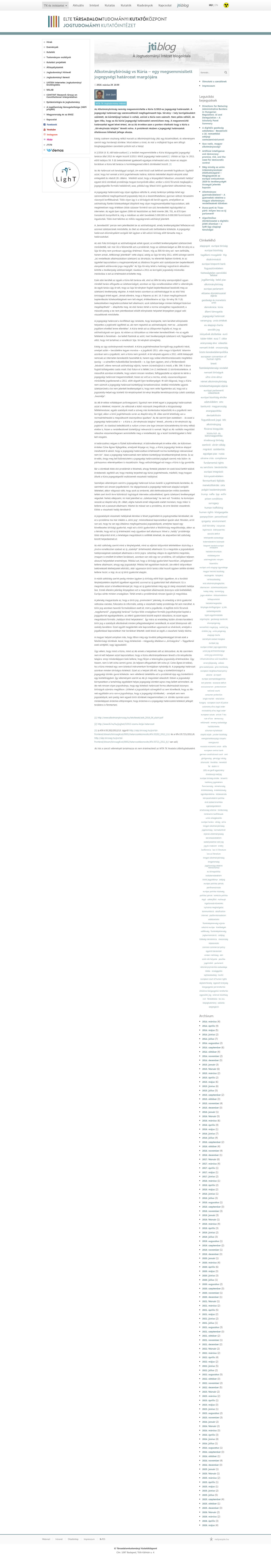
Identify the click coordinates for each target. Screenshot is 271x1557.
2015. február (209, 1068)
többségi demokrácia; (208, 939)
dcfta (225, 746)
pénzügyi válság (219, 758)
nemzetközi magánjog (208, 627)
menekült (223, 762)
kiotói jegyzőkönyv (210, 880)
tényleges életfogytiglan (210, 607)
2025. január (208, 1469)
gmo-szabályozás (206, 667)
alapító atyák (205, 735)
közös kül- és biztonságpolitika (213, 434)
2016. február (209, 1116)
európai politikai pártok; (214, 884)
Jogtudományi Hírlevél (58, 72)
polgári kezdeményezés (214, 489)
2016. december (210, 1155)
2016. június (208, 1133)
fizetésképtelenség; (218, 931)
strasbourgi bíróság (214, 440)
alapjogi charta (213, 635)
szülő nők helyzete (209, 959)
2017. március (209, 1163)
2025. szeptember (211, 1499)
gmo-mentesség (221, 667)
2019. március (209, 1223)
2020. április (208, 1266)
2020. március (209, 1262)
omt (226, 754)
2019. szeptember (211, 1245)
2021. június (208, 1318)
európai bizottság (214, 250)
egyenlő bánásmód (213, 951)
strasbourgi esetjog (214, 774)
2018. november (210, 1211)
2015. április (208, 1077)
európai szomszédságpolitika (214, 679)
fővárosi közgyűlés (213, 429)
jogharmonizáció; (210, 935)
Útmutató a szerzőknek (214, 81)
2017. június (208, 1176)
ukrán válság (218, 444)
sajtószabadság (210, 975)
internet (204, 915)
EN (216, 5)
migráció (207, 449)
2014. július (208, 1038)
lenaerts (224, 778)
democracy (218, 719)
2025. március (209, 1477)
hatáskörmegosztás (214, 603)
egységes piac (210, 453)
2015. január (208, 1064)
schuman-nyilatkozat (213, 731)
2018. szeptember (211, 1206)
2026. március (209, 1516)
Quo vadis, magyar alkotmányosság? (212, 145)
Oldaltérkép (73, 1539)
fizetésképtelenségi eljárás (214, 923)
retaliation (220, 699)
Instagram (52, 134)
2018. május (208, 1189)
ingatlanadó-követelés (213, 903)
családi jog (223, 627)
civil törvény (208, 525)
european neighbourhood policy (213, 671)
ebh (221, 955)
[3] (170, 164)
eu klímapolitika (213, 872)
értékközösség (207, 790)
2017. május (208, 1172)
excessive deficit (219, 683)
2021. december (210, 1344)
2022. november (210, 1383)
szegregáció (214, 1007)
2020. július (208, 1279)
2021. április (208, 1309)
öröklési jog (206, 631)
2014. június (208, 1034)
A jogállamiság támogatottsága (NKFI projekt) (66, 108)
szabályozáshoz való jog (213, 842)
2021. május (208, 1314)
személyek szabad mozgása (213, 639)
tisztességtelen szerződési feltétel (214, 274)
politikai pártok (206, 896)
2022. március (209, 1353)
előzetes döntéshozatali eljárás (214, 294)
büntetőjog (219, 591)
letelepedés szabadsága (213, 538)
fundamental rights (214, 462)
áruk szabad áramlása (214, 802)
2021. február (209, 1301)
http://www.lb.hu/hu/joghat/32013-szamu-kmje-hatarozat (126, 724)
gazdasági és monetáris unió (214, 301)
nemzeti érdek (206, 347)
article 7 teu (221, 715)
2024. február (209, 1426)
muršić (220, 975)
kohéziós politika (221, 896)
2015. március (209, 1073)
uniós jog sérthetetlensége (214, 651)
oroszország (222, 347)
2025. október (209, 1503)
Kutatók (126, 5)
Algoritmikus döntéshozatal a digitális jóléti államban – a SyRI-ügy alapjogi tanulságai (215, 223)
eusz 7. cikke (220, 338)
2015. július (208, 1090)
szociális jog (214, 329)
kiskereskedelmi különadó (213, 542)
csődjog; (221, 935)
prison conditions (214, 498)
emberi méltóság (211, 955)
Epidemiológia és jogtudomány (63, 102)
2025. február (209, 1473)
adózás (221, 663)
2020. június (208, 1275)
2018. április (208, 1185)
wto (221, 402)
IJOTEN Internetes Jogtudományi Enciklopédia (64, 83)
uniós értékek (220, 320)
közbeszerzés (221, 794)
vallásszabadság (213, 579)
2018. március (209, 1180)
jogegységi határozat (214, 316)
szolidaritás (219, 449)
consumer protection (213, 695)
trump (204, 494)
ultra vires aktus (213, 377)
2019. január (208, 1215)
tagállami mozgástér (211, 255)
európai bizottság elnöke (214, 397)
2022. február (209, 1348)
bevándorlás (220, 467)
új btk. (224, 607)
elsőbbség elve (214, 556)
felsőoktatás (212, 999)
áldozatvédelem (220, 595)
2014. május (208, 1030)
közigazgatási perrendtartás (213, 987)
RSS (102, 1539)
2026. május (208, 1525)
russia (221, 453)
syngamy (206, 521)
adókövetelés (213, 919)
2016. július (208, 1137)
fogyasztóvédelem (213, 268)
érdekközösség (220, 790)
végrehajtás (204, 619)
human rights (206, 512)
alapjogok (205, 246)
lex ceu (222, 999)
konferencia (206, 850)
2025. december (210, 1507)
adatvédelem (211, 402)
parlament (218, 963)
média (207, 971)
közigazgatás (221, 512)
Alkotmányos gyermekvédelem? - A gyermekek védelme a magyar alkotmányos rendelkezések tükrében (214, 197)
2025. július (208, 1494)
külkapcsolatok (214, 599)
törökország (222, 810)
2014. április (208, 1025)
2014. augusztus (210, 1043)
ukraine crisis (207, 458)
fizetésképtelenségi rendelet (213, 368)
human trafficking (213, 507)
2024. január (208, 1421)
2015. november (210, 1103)
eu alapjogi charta (213, 325)
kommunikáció (208, 911)
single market (208, 699)
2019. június (208, 1232)
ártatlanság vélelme (208, 810)
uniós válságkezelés (214, 818)
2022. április (208, 1357)
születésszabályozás (219, 587)
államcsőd (205, 762)
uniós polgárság (219, 631)
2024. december (210, 1464)
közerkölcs (213, 564)
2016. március (209, 1120)
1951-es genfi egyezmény (213, 770)
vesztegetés (209, 575)
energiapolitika (213, 411)
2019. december (210, 1254)
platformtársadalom (217, 915)
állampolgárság (213, 623)
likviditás (214, 762)
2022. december (210, 1387)
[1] (128, 152)
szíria (224, 822)
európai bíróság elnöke (209, 778)
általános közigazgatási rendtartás (213, 991)
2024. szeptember (211, 1451)
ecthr (223, 494)
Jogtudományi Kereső (58, 77)
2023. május (208, 1404)
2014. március (209, 1021)
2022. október (209, 1378)
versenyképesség (210, 663)
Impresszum (208, 85)
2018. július (208, 1198)
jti (183, 5)
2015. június (208, 1086)
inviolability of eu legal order (214, 711)
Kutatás (110, 5)
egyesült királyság (220, 983)
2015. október (209, 1099)
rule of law (208, 719)
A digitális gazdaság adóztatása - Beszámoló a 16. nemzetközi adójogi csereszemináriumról (214, 133)
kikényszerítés (219, 530)
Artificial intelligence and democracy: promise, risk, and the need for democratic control (214, 156)
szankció (206, 444)
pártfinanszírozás (214, 888)
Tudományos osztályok (58, 57)
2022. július (208, 1370)
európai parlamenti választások (214, 391)
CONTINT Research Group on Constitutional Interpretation (61, 96)
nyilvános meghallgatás (213, 907)
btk (224, 420)
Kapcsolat (165, 5)
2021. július (208, 1322)
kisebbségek (221, 927)
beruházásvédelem (213, 838)
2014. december (210, 1060)
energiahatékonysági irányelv (214, 739)
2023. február (209, 1391)
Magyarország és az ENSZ (59, 114)
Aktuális (78, 5)
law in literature (219, 850)
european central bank (213, 750)
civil (204, 999)
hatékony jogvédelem (214, 782)
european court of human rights (213, 979)
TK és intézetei (54, 5)
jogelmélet (208, 963)
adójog (222, 880)
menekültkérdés (211, 485)
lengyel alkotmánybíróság (213, 826)
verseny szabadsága (219, 723)
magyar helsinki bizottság (213, 571)
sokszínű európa (208, 927)
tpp (217, 494)
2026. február (209, 1512)
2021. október (209, 1335)
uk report (217, 675)
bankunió (206, 406)
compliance (221, 458)
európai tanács (207, 822)
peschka (222, 959)
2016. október (209, 1146)
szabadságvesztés (214, 611)
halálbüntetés (213, 727)
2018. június (208, 1193)
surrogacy (214, 503)
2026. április (208, 1520)
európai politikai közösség (213, 892)
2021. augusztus (210, 1327)
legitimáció (207, 530)
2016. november (210, 1150)
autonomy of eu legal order (213, 707)
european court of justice (217, 703)
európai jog (213, 643)
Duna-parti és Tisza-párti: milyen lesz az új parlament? (214, 210)
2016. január (208, 1112)
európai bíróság (219, 246)
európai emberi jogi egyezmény (213, 647)
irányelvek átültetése (210, 334)
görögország (206, 758)
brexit (214, 363)
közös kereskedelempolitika (213, 352)
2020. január (208, 1258)
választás (222, 343)
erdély (220, 846)
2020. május (208, 1271)
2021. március (209, 1305)
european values (208, 715)
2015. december (210, 1107)
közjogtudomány (209, 1003)
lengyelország (213, 862)
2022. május (208, 1361)
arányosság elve (208, 343)
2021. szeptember (211, 1331)
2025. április (208, 1482)
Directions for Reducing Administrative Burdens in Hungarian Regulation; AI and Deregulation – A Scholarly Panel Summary (214, 114)
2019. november (210, 1249)
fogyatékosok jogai (211, 420)
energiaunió (214, 742)
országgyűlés (217, 971)
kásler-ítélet (206, 338)
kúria (220, 307)
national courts (213, 691)
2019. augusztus (210, 1241)
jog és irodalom (210, 846)
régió (204, 899)
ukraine (209, 675)
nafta (211, 494)
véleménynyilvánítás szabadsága (213, 967)
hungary (202, 703)
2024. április (208, 1434)
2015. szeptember (211, 1094)
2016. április (208, 1124)
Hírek (49, 42)
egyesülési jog (205, 995)
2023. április (208, 1400)
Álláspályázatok (54, 67)
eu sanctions (206, 467)
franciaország (207, 786)
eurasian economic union (210, 746)
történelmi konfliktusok (213, 814)
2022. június (208, 1365)
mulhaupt (222, 899)
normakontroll (220, 830)
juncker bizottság (220, 735)
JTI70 (49, 145)
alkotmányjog (214, 424)
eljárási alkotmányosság (213, 834)
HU (211, 5)
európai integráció (213, 471)
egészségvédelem (213, 806)
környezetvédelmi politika (213, 798)
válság (217, 822)
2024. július (208, 1443)
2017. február (209, 1159)
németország (219, 786)
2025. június (208, 1490)
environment (219, 521)
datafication (220, 911)
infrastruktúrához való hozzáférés (213, 659)
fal (209, 766)
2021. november (210, 1340)
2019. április (208, 1228)
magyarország (219, 406)
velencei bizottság (220, 995)
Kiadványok (145, 5)
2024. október (209, 1456)
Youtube (51, 129)
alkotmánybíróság (213, 284)
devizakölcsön (214, 415)
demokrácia (210, 307)
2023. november (210, 1417)
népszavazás (214, 943)
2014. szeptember (211, 1047)
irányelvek (221, 526)
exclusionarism (207, 687)
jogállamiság (208, 280)
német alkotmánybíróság (214, 381)
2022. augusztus (210, 1374)
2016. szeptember (211, 1142)
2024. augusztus (210, 1447)
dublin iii (215, 766)
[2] (168, 156)
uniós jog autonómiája (213, 655)
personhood (221, 516)
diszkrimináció (213, 259)
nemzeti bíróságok (213, 372)
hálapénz (219, 575)
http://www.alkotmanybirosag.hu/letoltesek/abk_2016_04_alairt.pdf (130, 717)
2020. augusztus (210, 1284)
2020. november (210, 1292)
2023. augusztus (210, 1413)
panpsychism (206, 516)
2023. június (208, 1409)
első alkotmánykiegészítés (213, 583)
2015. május (208, 1081)
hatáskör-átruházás (214, 552)
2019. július (208, 1236)
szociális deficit (213, 534)
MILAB (49, 90)
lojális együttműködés (214, 615)
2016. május (208, 1129)
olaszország (223, 939)
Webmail (46, 1539)
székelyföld (211, 899)
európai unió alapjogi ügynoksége (214, 568)
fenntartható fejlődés (214, 480)
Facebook (52, 124)
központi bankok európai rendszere (213, 547)
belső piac (221, 280)
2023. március (209, 1396)
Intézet (94, 5)
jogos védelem (206, 595)
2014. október (209, 1051)
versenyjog (206, 320)
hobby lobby (208, 591)
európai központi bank (214, 264)
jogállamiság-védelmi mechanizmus (214, 867)
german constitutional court (211, 754)
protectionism (220, 687)
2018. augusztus (210, 1202)
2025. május (208, 1486)
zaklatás (221, 1003)
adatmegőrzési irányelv (213, 560)
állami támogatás (214, 311)
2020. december (210, 1297)
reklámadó (204, 723)
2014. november (210, 1056)
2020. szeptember (211, 1288)
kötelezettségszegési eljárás (214, 386)
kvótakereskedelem (214, 876)
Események (52, 47)
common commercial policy (213, 947)
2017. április (208, 1168)
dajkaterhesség (205, 983)
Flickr (50, 139)
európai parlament (213, 289)
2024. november (210, 1460)
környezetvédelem (213, 476)
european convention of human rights (213, 357)
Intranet (59, 1539)
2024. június (208, 1439)
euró (225, 334)
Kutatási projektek (56, 62)
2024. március (209, 1430)
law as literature (214, 854)
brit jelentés (206, 683)
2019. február (209, 1219)
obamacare (204, 587)
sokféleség (205, 931)
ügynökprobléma (207, 794)
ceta (223, 485)
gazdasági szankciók (219, 619)
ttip (225, 255)
